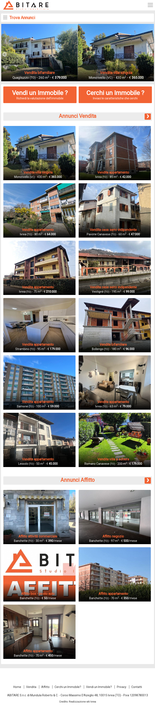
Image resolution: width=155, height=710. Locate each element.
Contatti (136, 687)
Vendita (31, 687)
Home (17, 687)
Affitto (45, 687)
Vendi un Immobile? (99, 687)
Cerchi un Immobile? (68, 687)
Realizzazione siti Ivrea (82, 701)
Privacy (121, 687)
